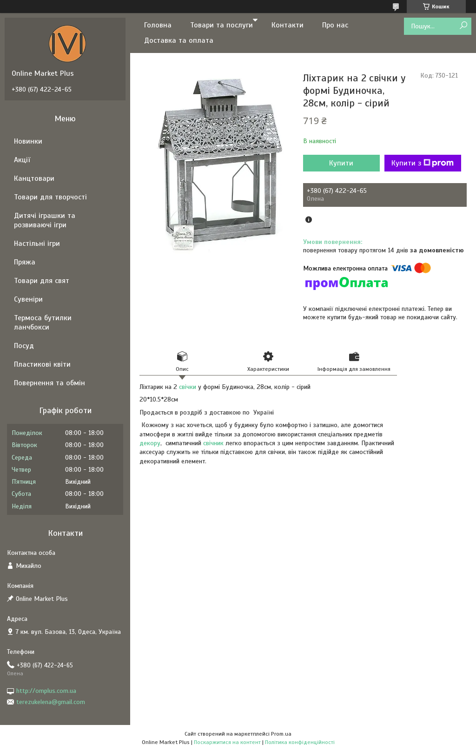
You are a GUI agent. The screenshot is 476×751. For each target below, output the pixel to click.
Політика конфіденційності (300, 742)
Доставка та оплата (178, 40)
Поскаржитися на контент (227, 742)
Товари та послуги (221, 25)
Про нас (335, 25)
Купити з (422, 163)
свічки (187, 387)
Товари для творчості (50, 197)
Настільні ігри (37, 243)
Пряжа (24, 262)
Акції (22, 160)
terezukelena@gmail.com (50, 702)
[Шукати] (463, 26)
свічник (213, 443)
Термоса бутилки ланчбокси (43, 322)
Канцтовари (34, 178)
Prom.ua (281, 734)
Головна (158, 25)
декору (149, 443)
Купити (341, 163)
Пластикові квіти (42, 364)
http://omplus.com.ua (46, 691)
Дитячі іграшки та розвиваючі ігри (44, 220)
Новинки (28, 141)
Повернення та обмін (49, 383)
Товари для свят (41, 280)
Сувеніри (28, 299)
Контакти (287, 25)
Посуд (24, 345)
